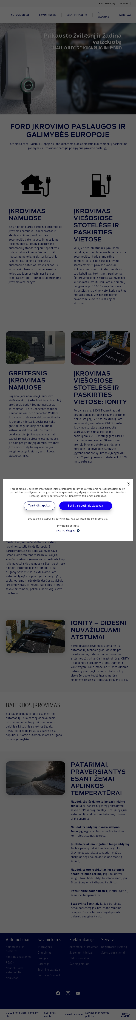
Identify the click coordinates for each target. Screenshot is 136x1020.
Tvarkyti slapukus (39, 505)
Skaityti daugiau (68, 530)
